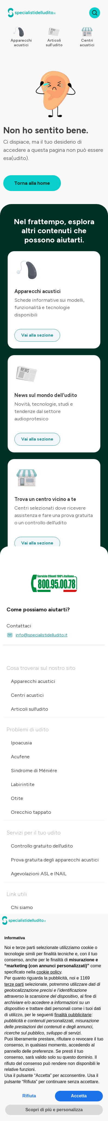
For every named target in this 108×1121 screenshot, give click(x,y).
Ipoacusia (21, 743)
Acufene (20, 757)
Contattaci (19, 626)
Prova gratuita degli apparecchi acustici (55, 860)
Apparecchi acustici (33, 681)
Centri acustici (27, 695)
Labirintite (23, 784)
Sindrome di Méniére (34, 771)
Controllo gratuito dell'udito (42, 846)
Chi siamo (22, 907)
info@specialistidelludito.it (37, 635)
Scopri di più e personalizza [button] (54, 1109)
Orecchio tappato (31, 812)
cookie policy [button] (48, 972)
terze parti (14, 984)
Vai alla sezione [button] (37, 335)
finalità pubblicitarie (72, 1014)
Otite (17, 798)
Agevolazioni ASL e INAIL (38, 874)
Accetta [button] (79, 1096)
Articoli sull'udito (29, 709)
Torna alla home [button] (32, 183)
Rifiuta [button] (29, 1096)
